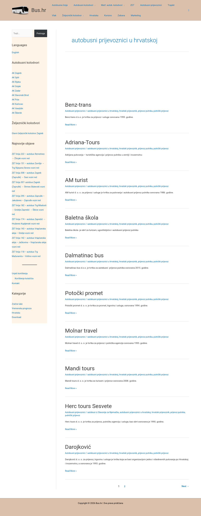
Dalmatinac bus (85, 255)
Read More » (71, 125)
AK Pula (16, 99)
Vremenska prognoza (22, 308)
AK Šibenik (17, 113)
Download (17, 317)
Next (185, 486)
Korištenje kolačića (24, 278)
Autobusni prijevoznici (76, 111)
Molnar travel (82, 330)
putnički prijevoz (167, 111)
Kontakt (16, 283)
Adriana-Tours (83, 142)
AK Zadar (16, 90)
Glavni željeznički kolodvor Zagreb (28, 133)
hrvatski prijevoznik (132, 111)
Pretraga (41, 33)
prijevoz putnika (150, 111)
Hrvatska (16, 312)
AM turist (77, 180)
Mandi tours (81, 368)
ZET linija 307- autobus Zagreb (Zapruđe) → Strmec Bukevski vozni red (29, 186)
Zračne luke (17, 304)
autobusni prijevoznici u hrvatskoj (105, 111)
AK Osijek (16, 86)
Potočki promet (85, 293)
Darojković (79, 446)
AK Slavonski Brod (21, 95)
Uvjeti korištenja (19, 273)
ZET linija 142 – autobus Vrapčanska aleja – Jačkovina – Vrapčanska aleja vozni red (27, 242)
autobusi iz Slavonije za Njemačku (105, 412)
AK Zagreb (17, 73)
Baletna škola (82, 217)
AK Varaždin (18, 108)
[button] (92, 5)
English (15, 52)
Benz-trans (79, 104)
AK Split (16, 77)
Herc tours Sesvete (90, 406)
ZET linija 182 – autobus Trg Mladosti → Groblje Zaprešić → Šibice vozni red (27, 210)
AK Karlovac (18, 104)
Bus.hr (38, 10)
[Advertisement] (127, 79)
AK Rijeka (16, 82)
